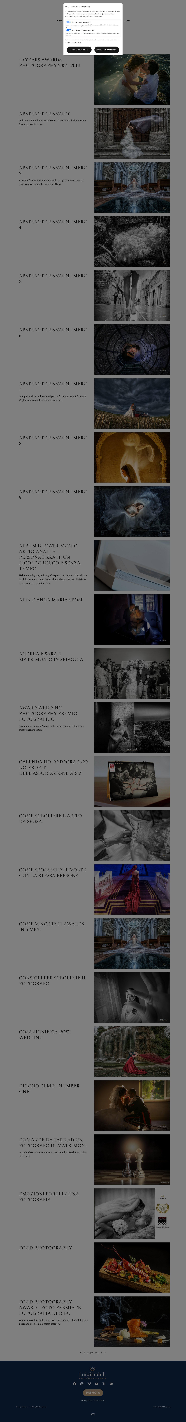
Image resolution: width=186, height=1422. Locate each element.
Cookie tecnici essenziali (81, 22)
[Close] (79, 50)
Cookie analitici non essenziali (83, 30)
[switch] (68, 30)
